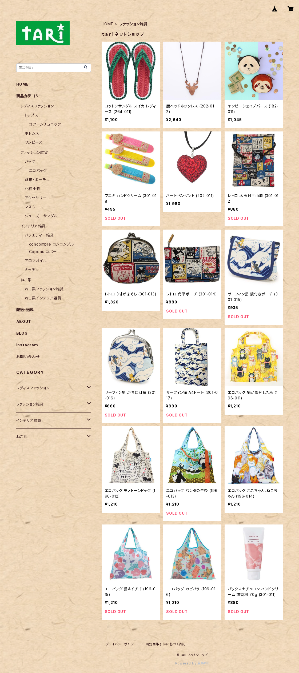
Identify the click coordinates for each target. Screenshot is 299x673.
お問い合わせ (28, 356)
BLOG (22, 333)
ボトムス (32, 133)
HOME (107, 24)
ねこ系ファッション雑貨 (44, 289)
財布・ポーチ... (37, 179)
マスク (30, 207)
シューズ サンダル (41, 216)
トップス (31, 115)
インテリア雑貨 (33, 226)
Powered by (192, 663)
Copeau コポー (43, 251)
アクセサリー (35, 197)
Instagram (27, 345)
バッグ (30, 161)
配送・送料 (25, 309)
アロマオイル (36, 260)
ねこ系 (26, 280)
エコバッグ (38, 170)
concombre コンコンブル (51, 244)
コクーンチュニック (45, 124)
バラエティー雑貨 (39, 235)
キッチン (32, 269)
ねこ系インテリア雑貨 (43, 298)
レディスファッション (37, 106)
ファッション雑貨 (34, 152)
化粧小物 (33, 188)
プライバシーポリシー (121, 644)
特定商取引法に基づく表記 (166, 644)
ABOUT (23, 321)
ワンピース (34, 142)
